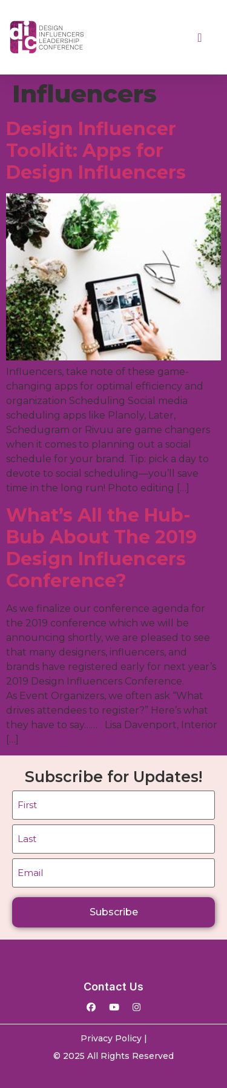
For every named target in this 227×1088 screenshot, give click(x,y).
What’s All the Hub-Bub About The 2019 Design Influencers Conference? (101, 548)
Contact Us (113, 986)
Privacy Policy (111, 1038)
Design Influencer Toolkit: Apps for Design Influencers (96, 151)
